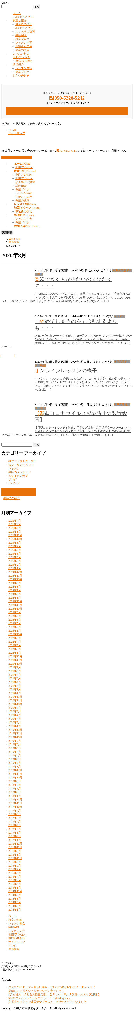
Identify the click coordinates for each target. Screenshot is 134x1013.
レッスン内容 (23, 42)
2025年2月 (14, 564)
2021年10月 (15, 663)
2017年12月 (15, 799)
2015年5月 (14, 872)
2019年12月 (15, 729)
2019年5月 (14, 751)
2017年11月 (15, 803)
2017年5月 (14, 825)
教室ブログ (22, 38)
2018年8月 (14, 784)
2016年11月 (15, 847)
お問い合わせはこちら (16, 157)
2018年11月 (15, 773)
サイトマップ (16, 133)
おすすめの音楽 (18, 475)
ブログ (12, 479)
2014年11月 (15, 891)
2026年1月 (14, 531)
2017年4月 (14, 828)
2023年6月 (14, 619)
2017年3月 (14, 832)
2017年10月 (15, 806)
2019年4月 (14, 755)
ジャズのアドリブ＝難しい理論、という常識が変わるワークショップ (51, 987)
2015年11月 (15, 858)
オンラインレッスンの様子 (66, 370)
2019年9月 (14, 740)
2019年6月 (14, 748)
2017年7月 (14, 817)
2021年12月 (15, 656)
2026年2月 (14, 527)
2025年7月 (14, 546)
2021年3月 (14, 685)
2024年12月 (15, 571)
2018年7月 (14, 788)
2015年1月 (14, 887)
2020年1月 (14, 726)
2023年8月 (14, 612)
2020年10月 (15, 704)
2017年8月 (14, 814)
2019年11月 (15, 733)
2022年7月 (14, 641)
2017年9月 (14, 810)
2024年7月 (14, 590)
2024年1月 (14, 597)
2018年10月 (15, 777)
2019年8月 (14, 744)
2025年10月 (15, 538)
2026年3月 (14, 524)
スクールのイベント (21, 464)
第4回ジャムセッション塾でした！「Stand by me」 (39, 998)
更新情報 (14, 949)
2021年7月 (14, 674)
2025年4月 (14, 557)
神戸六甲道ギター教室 (22, 461)
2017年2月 (14, 836)
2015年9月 (14, 861)
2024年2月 (14, 593)
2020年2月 (14, 722)
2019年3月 (14, 759)
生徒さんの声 (23, 46)
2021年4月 (14, 682)
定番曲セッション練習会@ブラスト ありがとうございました (47, 1001)
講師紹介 (21, 35)
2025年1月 (14, 568)
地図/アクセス (24, 16)
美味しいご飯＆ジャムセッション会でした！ (36, 990)
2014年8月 (14, 898)
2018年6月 (14, 792)
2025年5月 (14, 553)
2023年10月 (15, 608)
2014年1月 (14, 909)
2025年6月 (14, 549)
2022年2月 (14, 649)
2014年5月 (14, 902)
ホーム (17, 13)
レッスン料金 (21, 53)
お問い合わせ (21, 75)
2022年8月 (14, 638)
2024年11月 (15, 575)
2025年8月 (14, 542)
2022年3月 (14, 645)
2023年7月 (14, 616)
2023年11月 (15, 605)
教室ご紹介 (20, 20)
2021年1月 (14, 693)
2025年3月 (14, 560)
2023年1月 (14, 630)
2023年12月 (15, 601)
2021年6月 (14, 678)
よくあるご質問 (25, 31)
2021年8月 (14, 671)
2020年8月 (14, 711)
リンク (12, 945)
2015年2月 (14, 883)
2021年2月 (14, 689)
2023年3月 (14, 627)
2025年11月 (15, 535)
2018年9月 (14, 781)
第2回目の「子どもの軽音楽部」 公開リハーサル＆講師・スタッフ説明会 (54, 994)
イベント (14, 483)
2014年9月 (14, 894)
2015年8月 (14, 865)
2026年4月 (14, 520)
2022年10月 (15, 634)
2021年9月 (14, 667)
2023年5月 (14, 623)
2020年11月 (15, 700)
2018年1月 (14, 795)
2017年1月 (14, 839)
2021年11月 (15, 660)
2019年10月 (15, 737)
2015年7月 (14, 869)
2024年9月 (14, 582)
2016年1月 (14, 854)
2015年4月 (14, 876)
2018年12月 (15, 770)
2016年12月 (15, 843)
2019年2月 (14, 762)
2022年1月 (14, 652)
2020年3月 (14, 718)
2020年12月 (15, 696)
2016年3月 (14, 850)
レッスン (119, 316)
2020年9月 (14, 707)
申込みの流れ (23, 24)
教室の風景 (22, 49)
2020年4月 (14, 715)
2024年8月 (14, 586)
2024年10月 (15, 579)
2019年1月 (14, 766)
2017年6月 (14, 821)
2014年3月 (14, 905)
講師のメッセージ (19, 472)
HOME (12, 129)
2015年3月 (14, 880)
